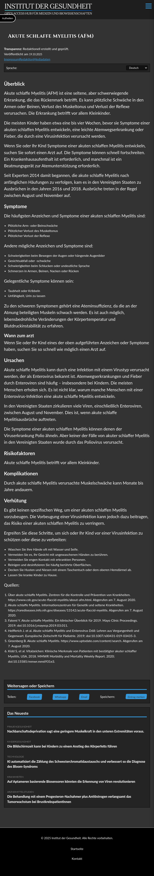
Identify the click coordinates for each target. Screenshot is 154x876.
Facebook (34, 696)
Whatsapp (60, 696)
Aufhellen (7, 18)
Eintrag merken (136, 696)
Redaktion (26, 59)
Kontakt (77, 858)
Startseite (77, 849)
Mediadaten (41, 59)
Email (84, 696)
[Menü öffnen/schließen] (149, 6)
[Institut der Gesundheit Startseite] (48, 14)
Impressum (11, 59)
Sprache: (11, 68)
